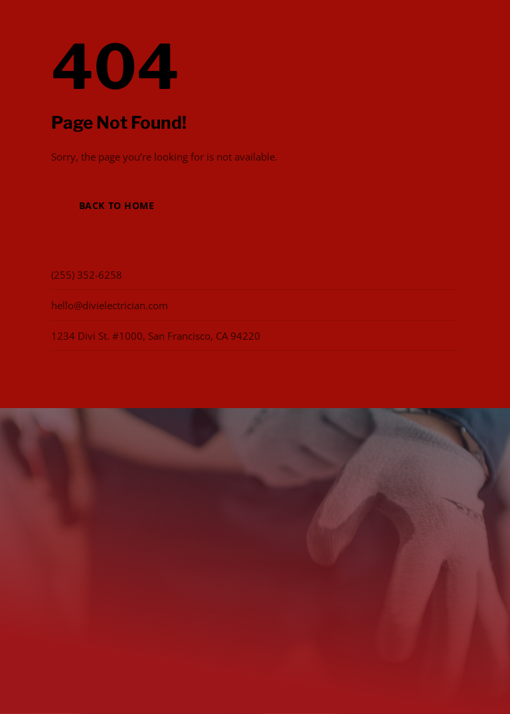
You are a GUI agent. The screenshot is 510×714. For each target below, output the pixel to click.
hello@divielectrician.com (109, 305)
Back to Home (117, 205)
